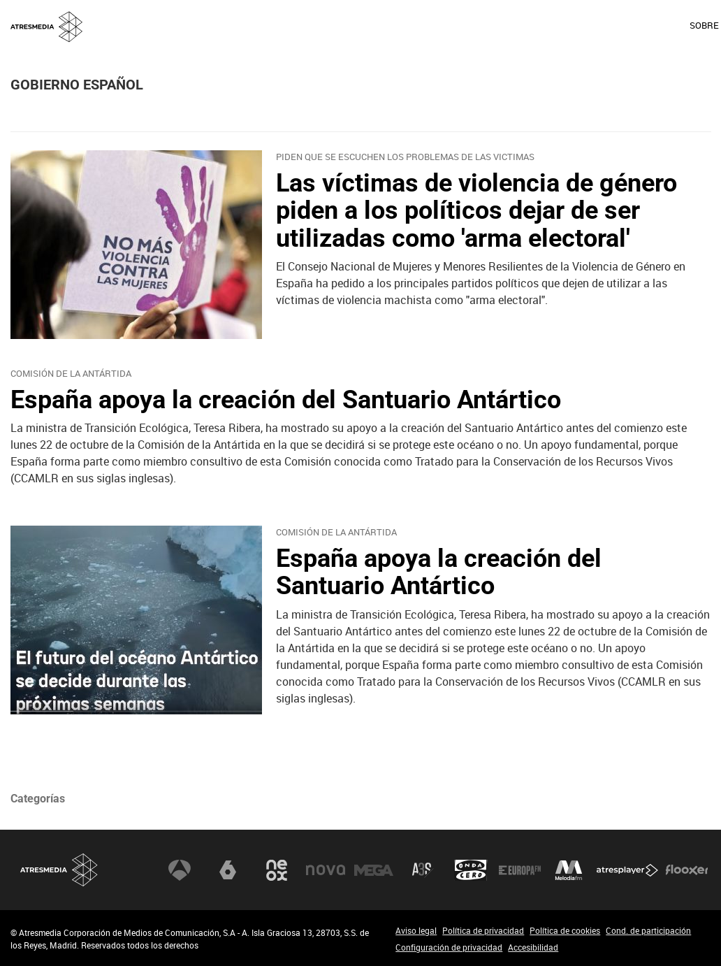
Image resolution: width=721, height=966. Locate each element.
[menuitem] (436, 26)
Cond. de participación (648, 930)
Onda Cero (471, 869)
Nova (326, 869)
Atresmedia (59, 870)
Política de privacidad (483, 930)
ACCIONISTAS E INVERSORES (650, 25)
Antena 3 (180, 869)
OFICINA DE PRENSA (533, 25)
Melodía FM (569, 869)
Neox (277, 869)
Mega (374, 869)
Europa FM (520, 869)
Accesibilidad (533, 947)
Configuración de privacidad (448, 947)
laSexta (228, 869)
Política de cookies (565, 930)
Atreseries (423, 869)
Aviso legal (416, 930)
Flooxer (687, 869)
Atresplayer (627, 869)
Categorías (37, 798)
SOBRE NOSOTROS (436, 25)
